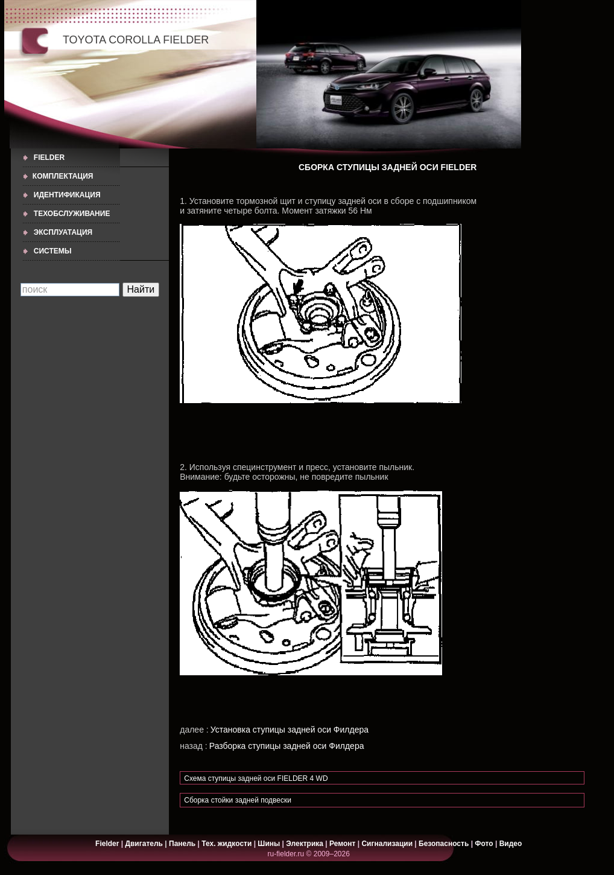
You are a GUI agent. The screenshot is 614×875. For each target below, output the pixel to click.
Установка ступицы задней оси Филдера (289, 729)
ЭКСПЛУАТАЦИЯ (63, 232)
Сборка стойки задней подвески (237, 800)
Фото (484, 843)
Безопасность (444, 843)
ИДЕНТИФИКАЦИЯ (67, 195)
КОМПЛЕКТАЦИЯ (63, 176)
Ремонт (342, 843)
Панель (182, 843)
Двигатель (144, 843)
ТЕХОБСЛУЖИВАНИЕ (72, 213)
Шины (269, 843)
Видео (510, 843)
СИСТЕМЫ (53, 251)
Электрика (305, 843)
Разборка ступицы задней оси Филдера (286, 746)
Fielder (49, 157)
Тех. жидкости (227, 843)
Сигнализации (387, 843)
